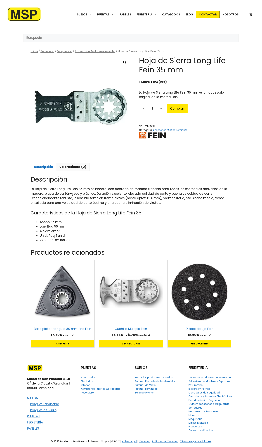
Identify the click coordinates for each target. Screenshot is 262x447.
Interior (85, 385)
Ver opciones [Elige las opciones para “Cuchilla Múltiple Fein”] (131, 343)
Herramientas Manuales (203, 411)
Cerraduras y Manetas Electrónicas (210, 396)
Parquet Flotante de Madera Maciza (157, 381)
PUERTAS (107, 14)
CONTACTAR (208, 14)
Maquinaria (64, 51)
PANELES (125, 14)
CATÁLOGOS (171, 14)
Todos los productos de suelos (154, 377)
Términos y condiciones (195, 441)
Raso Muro (87, 392)
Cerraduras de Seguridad (204, 392)
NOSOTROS (231, 14)
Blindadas (87, 381)
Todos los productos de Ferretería (209, 377)
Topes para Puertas (200, 430)
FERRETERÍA (147, 14)
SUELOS (86, 14)
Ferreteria (47, 51)
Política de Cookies (165, 441)
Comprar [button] (62, 343)
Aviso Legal (129, 441)
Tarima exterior (144, 392)
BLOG (189, 14)
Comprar (177, 108)
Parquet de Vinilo (43, 410)
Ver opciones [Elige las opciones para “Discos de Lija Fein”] (199, 343)
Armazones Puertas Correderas (100, 389)
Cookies (144, 441)
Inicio (34, 51)
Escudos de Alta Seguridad (204, 400)
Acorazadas (88, 377)
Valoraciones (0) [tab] (72, 167)
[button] (125, 62)
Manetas (193, 415)
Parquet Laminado (44, 404)
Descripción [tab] (43, 167)
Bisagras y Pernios (199, 389)
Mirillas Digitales (198, 423)
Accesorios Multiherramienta (95, 51)
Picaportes (195, 426)
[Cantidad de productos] (152, 108)
